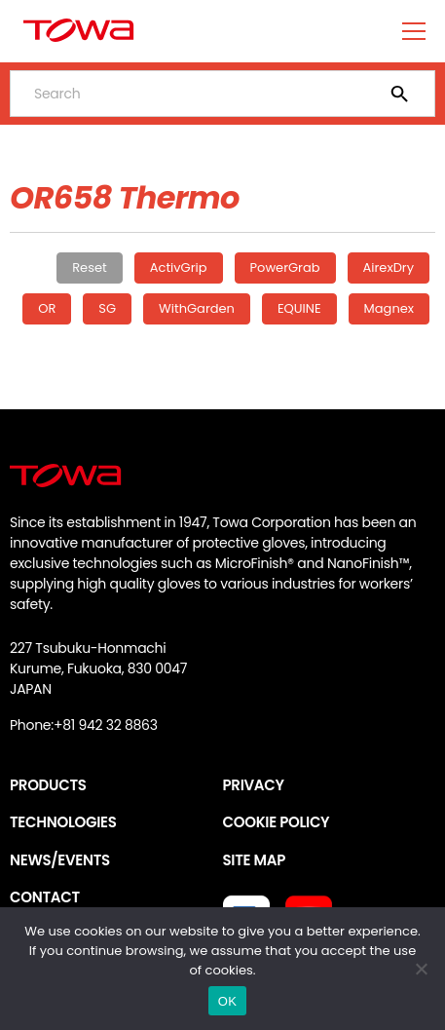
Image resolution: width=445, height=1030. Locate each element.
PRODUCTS (48, 785)
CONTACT (45, 897)
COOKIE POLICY (276, 822)
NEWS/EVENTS (60, 860)
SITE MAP (254, 860)
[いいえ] (420, 968)
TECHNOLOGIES (63, 822)
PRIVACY (253, 785)
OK (227, 1001)
